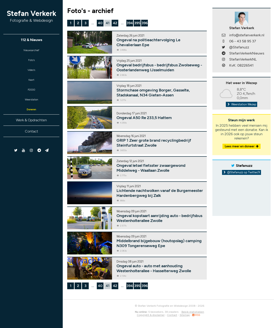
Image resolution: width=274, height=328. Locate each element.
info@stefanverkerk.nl (246, 35)
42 (115, 23)
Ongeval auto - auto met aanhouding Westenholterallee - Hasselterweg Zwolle (154, 268)
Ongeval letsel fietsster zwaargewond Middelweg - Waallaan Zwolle (151, 168)
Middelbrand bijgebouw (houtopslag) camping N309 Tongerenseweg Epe (159, 243)
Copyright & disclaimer (151, 315)
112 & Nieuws (31, 40)
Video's (31, 73)
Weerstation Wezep (241, 104)
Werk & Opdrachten (31, 128)
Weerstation (31, 106)
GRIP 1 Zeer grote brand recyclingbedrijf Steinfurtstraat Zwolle (154, 143)
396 (145, 23)
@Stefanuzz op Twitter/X (241, 172)
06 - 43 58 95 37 (242, 41)
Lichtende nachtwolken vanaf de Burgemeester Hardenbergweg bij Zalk (160, 193)
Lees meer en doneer (242, 146)
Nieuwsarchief (31, 51)
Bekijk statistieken (192, 311)
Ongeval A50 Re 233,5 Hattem (144, 117)
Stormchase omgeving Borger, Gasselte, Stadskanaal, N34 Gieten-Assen (153, 93)
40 (100, 23)
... (92, 23)
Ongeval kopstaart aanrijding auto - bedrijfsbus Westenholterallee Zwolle (159, 218)
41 (108, 23)
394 (130, 23)
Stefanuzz (244, 165)
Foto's (31, 62)
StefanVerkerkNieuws (246, 53)
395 (137, 23)
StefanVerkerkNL (243, 59)
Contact (31, 139)
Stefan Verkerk (31, 16)
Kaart (31, 84)
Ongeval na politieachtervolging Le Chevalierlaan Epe (148, 42)
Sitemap (185, 315)
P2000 (31, 95)
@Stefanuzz (239, 47)
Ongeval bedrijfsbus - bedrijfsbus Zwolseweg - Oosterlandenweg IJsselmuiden (159, 67)
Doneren (31, 117)
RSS (196, 315)
